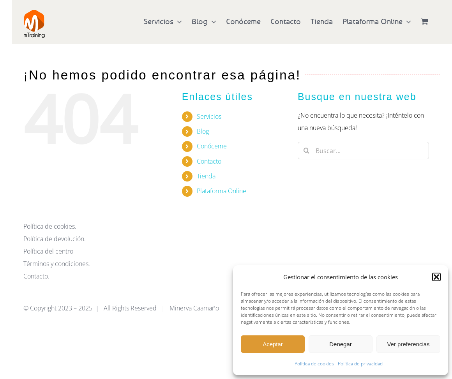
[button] (436, 277)
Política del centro (48, 251)
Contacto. (36, 276)
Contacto (209, 161)
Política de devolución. (54, 238)
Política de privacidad (360, 363)
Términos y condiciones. (56, 263)
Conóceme (212, 146)
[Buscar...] (363, 150)
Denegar (340, 344)
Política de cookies (314, 363)
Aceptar (273, 344)
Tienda (206, 176)
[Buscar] (306, 150)
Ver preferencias (408, 344)
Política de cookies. (49, 226)
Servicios (209, 116)
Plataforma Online (221, 191)
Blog (203, 131)
